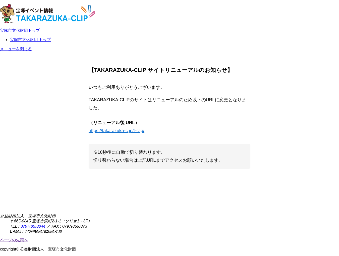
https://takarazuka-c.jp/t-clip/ (116, 130)
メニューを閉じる (16, 49)
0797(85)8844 (32, 226)
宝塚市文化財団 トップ (30, 40)
